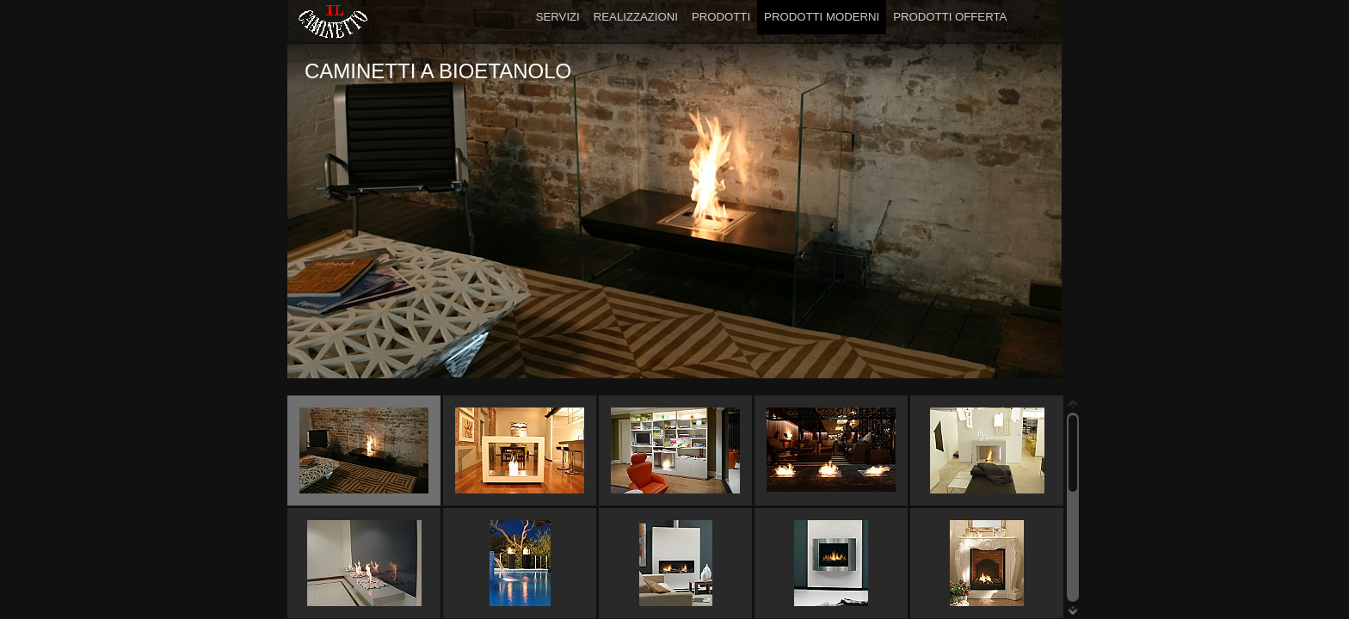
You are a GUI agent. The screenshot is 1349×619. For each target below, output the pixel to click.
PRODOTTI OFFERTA (950, 16)
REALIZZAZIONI (636, 16)
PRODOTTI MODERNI (821, 16)
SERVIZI (558, 16)
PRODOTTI (721, 16)
